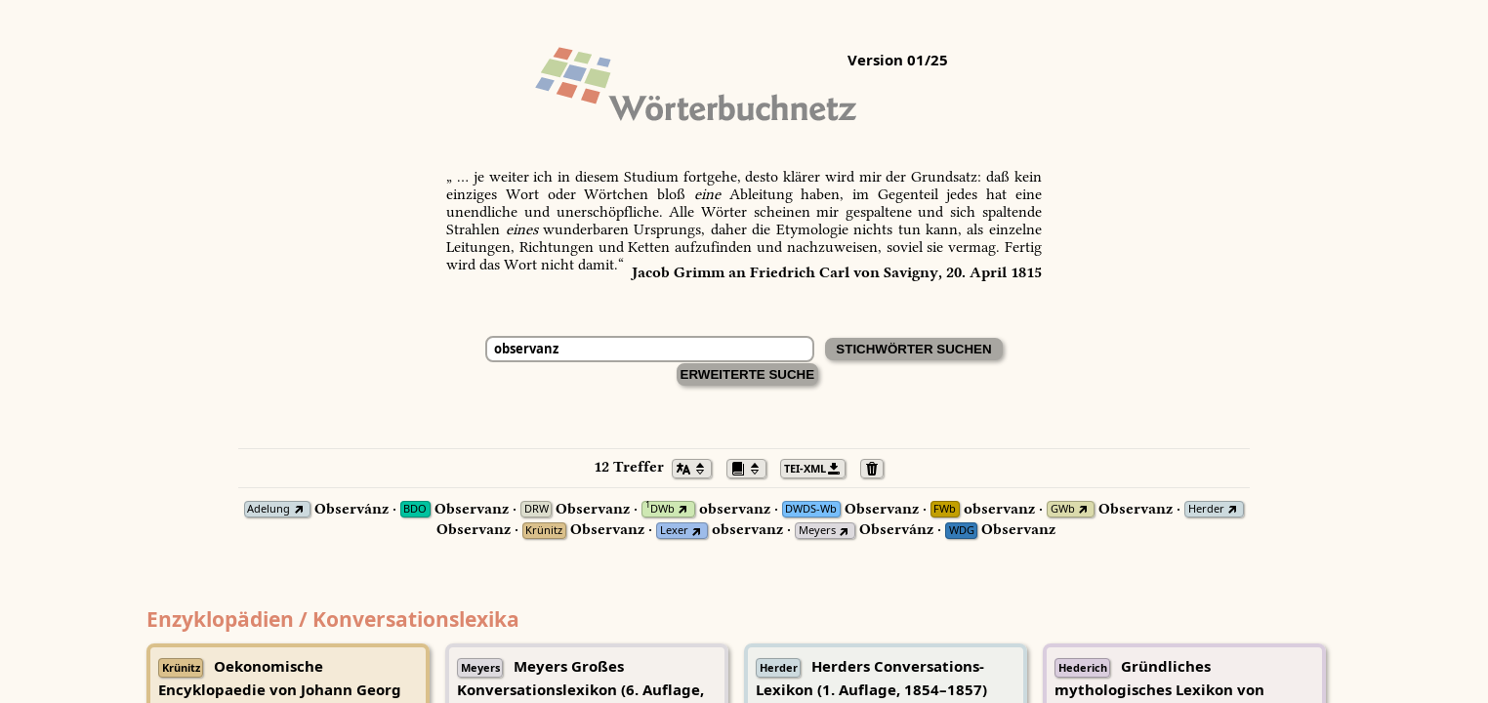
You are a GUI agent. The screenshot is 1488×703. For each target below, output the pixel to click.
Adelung (268, 509)
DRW (536, 509)
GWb (1063, 509)
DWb (660, 509)
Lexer (674, 530)
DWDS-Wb (811, 509)
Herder (1206, 509)
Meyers (817, 530)
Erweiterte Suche (748, 374)
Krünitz (543, 530)
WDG (961, 530)
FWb (944, 509)
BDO (415, 509)
